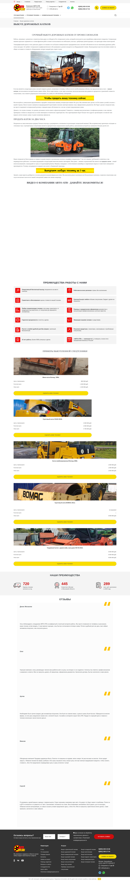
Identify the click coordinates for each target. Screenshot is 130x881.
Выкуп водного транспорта (88, 857)
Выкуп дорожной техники (68, 852)
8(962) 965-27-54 (84, 9)
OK (99, 879)
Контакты (72, 1)
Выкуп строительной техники (69, 849)
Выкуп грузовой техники (68, 857)
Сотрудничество (62, 1)
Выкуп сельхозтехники (67, 862)
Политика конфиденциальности (50, 871)
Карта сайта (44, 869)
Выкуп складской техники (88, 849)
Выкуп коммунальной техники (69, 854)
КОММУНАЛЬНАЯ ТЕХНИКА (50, 15)
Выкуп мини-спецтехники (68, 859)
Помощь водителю (50, 1)
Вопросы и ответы (46, 864)
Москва (17, 1)
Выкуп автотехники (86, 852)
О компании (27, 1)
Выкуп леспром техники (88, 862)
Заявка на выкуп (108, 7)
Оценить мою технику (51, 393)
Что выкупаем (19, 15)
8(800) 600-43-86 (84, 6)
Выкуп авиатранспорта (87, 859)
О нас (42, 849)
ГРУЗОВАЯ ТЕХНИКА (33, 15)
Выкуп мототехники (86, 854)
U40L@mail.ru (53, 9)
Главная (16, 21)
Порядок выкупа (38, 1)
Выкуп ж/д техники (66, 864)
